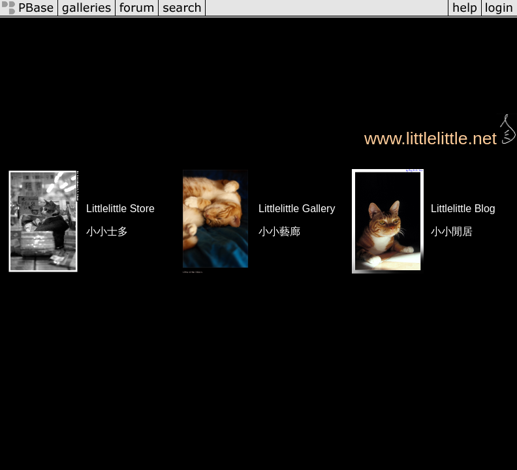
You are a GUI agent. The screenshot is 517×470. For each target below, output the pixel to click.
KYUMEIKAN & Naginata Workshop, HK (387, 63)
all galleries (206, 25)
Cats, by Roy (165, 63)
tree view (369, 25)
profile (154, 25)
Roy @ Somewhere (81, 63)
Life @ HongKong (245, 63)
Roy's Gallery (286, 25)
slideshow (490, 25)
